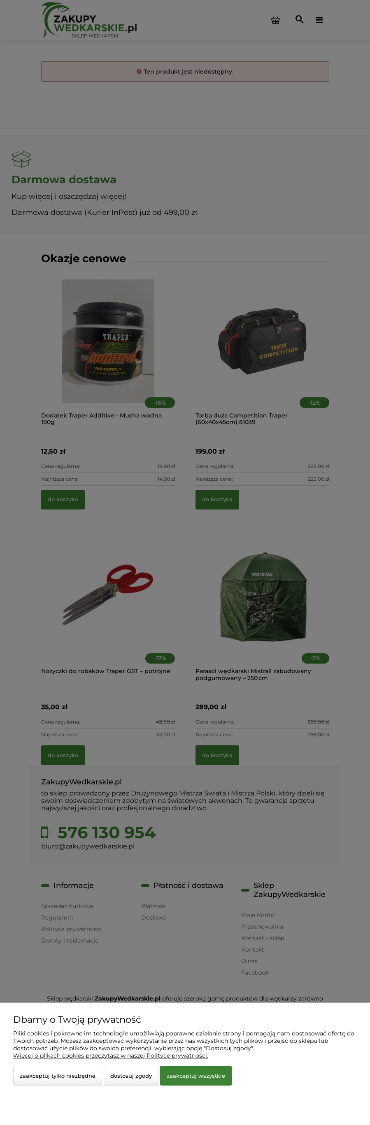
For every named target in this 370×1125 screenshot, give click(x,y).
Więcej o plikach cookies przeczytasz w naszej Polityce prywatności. (110, 1055)
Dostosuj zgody (131, 1075)
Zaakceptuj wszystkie (196, 1075)
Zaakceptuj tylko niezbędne (57, 1075)
